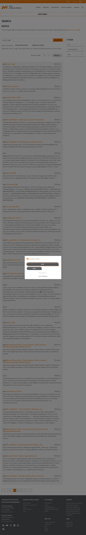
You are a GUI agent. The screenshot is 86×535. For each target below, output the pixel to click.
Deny (42, 264)
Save (34, 268)
